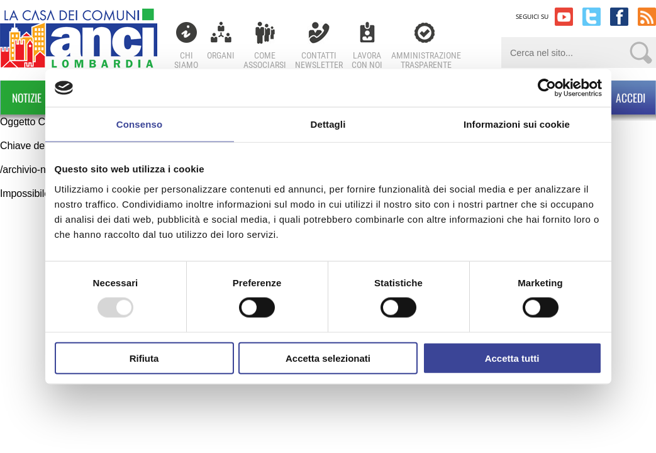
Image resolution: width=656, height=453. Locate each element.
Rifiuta (144, 357)
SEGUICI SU (532, 16)
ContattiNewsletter (319, 60)
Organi (221, 55)
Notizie (27, 97)
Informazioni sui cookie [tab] (517, 124)
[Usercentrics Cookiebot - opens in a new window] (547, 88)
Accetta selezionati (328, 357)
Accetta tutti (512, 357)
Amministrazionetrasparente (426, 60)
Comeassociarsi (264, 60)
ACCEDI (618, 98)
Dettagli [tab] (328, 124)
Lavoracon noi (367, 60)
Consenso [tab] (139, 124)
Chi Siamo (186, 60)
